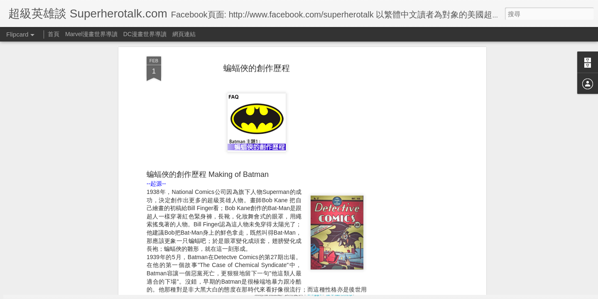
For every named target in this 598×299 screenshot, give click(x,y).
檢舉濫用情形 (339, 293)
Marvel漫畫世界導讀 (91, 34)
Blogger (315, 293)
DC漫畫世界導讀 (145, 34)
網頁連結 (184, 34)
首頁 (53, 34)
